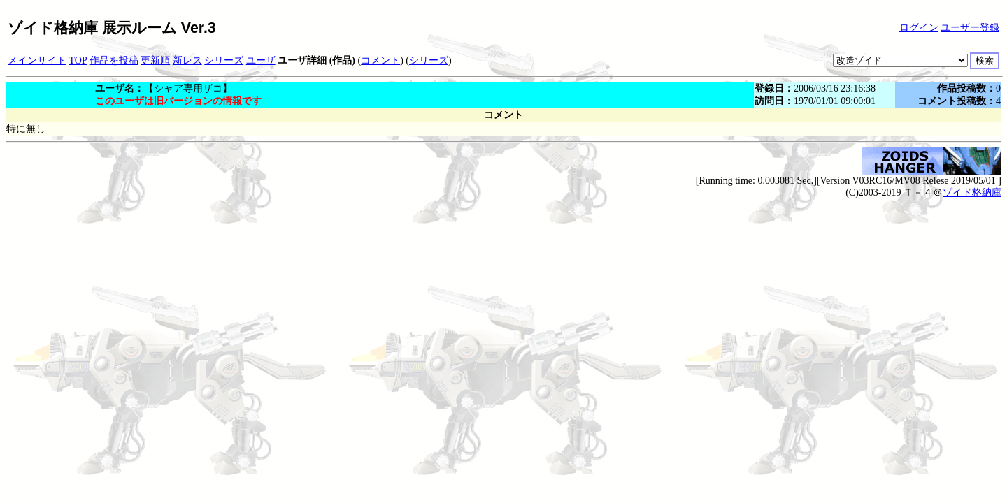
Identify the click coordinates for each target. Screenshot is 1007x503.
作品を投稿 (114, 60)
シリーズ (223, 60)
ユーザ (261, 60)
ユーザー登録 (970, 27)
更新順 (155, 60)
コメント (380, 60)
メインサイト (37, 60)
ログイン (918, 27)
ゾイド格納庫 (972, 192)
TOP (78, 60)
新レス (187, 60)
